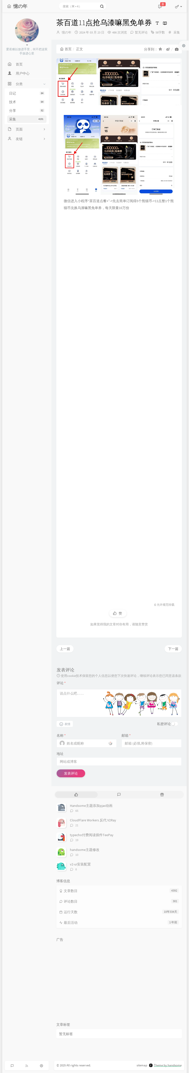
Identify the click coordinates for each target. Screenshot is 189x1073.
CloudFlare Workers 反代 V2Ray (93, 820)
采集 (27, 119)
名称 (61, 735)
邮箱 (126, 735)
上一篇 (65, 649)
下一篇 (173, 649)
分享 (27, 110)
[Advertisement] (119, 401)
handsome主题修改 (84, 849)
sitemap (142, 1065)
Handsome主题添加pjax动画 (91, 805)
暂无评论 (141, 32)
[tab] (76, 794)
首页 (66, 49)
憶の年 (66, 32)
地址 (60, 753)
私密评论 (164, 724)
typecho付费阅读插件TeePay (91, 835)
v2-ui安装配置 (80, 864)
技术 (27, 102)
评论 (61, 683)
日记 (27, 93)
